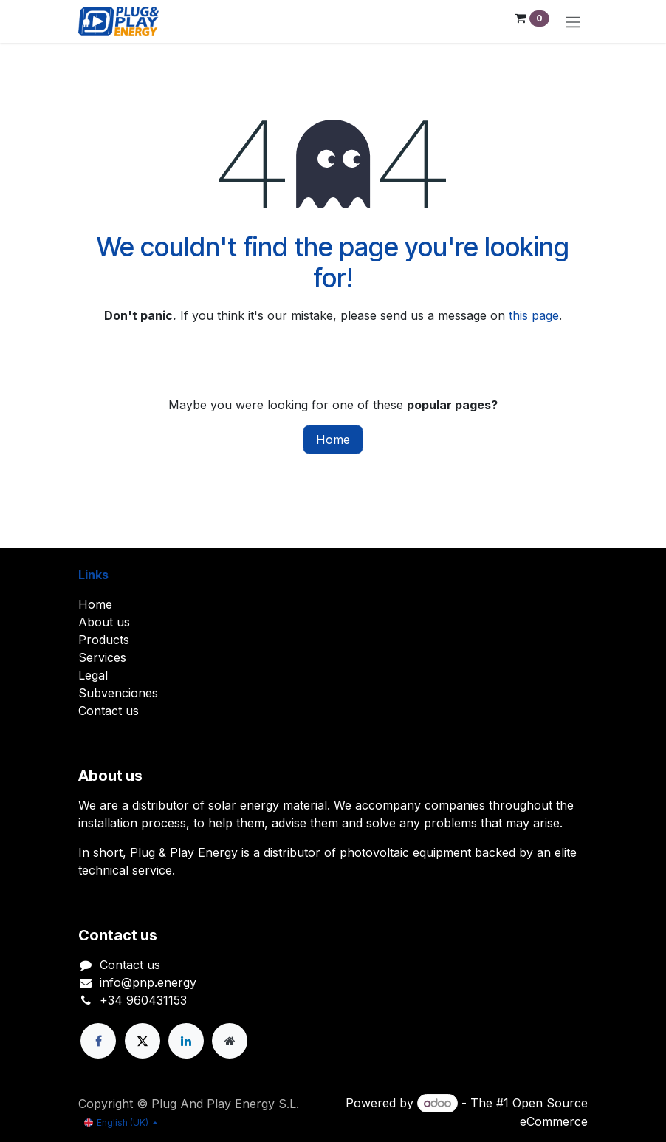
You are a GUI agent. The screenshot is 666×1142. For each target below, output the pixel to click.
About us (104, 622)
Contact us (108, 710)
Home (333, 439)
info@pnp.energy (148, 982)
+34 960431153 (143, 1000)
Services (102, 657)
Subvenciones (118, 692)
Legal (93, 675)
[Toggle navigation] (573, 21)
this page (534, 315)
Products (103, 639)
